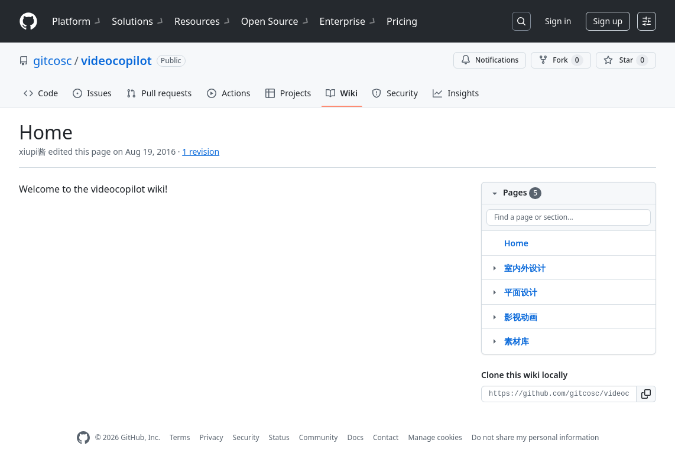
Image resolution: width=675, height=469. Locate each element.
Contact (385, 437)
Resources (203, 21)
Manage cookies (435, 437)
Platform (77, 21)
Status (279, 437)
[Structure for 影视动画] (494, 316)
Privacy (211, 437)
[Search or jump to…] (521, 21)
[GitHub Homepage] (83, 438)
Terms (180, 437)
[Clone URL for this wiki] (559, 394)
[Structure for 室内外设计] (494, 267)
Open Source (275, 21)
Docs (355, 437)
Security (246, 437)
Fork (560, 60)
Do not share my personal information (535, 437)
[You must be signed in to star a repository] (626, 60)
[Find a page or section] (568, 217)
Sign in (558, 21)
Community (318, 437)
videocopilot (116, 61)
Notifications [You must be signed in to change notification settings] (489, 60)
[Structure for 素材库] (494, 340)
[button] (646, 394)
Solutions (138, 21)
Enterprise (348, 21)
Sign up (607, 21)
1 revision (200, 151)
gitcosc (52, 61)
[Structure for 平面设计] (494, 291)
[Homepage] (28, 21)
